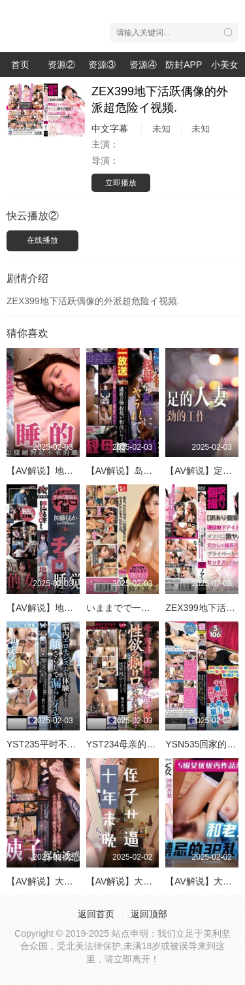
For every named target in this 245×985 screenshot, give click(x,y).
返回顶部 (149, 914)
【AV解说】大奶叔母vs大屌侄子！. (157, 881)
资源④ (143, 64)
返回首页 (96, 914)
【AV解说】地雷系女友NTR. (64, 607)
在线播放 (42, 240)
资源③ (102, 64)
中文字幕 (109, 128)
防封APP (183, 64)
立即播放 (121, 182)
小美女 (224, 64)
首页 (20, 64)
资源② (61, 64)
